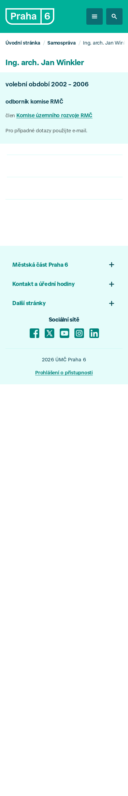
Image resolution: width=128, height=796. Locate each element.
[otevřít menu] (94, 16)
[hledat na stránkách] (114, 16)
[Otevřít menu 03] (112, 303)
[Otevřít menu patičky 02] (112, 284)
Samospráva (61, 43)
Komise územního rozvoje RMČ (54, 116)
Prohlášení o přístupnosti (64, 373)
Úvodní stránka (22, 43)
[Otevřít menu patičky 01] (112, 265)
